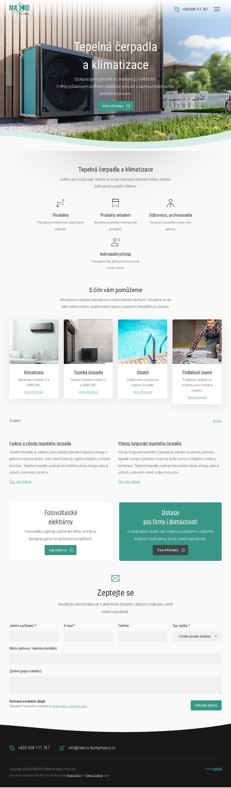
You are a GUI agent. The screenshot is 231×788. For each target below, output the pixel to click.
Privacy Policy (74, 776)
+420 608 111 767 (29, 749)
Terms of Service (94, 776)
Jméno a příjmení (22, 625)
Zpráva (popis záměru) (25, 671)
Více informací (116, 106)
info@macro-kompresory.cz (87, 749)
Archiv (217, 421)
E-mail (69, 625)
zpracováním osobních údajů (69, 707)
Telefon (123, 625)
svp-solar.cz (61, 550)
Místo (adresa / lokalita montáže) (33, 649)
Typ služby (181, 625)
